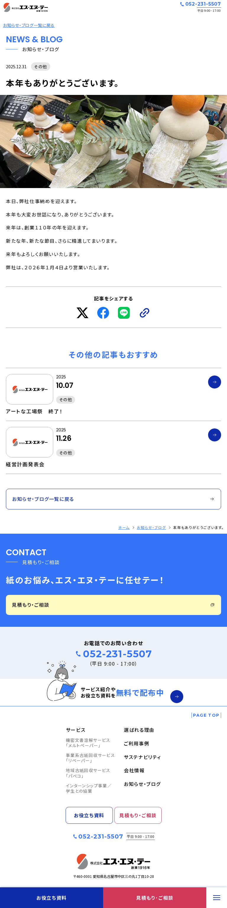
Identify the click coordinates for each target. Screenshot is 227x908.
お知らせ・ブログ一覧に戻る (29, 25)
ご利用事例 (136, 743)
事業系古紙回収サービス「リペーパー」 (90, 757)
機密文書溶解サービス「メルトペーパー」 (88, 742)
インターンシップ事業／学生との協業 (89, 788)
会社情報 (134, 770)
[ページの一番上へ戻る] (206, 715)
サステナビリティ (142, 756)
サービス (75, 729)
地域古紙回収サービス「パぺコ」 (88, 772)
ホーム (124, 527)
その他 (40, 66)
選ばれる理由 (139, 729)
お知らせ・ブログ (151, 527)
